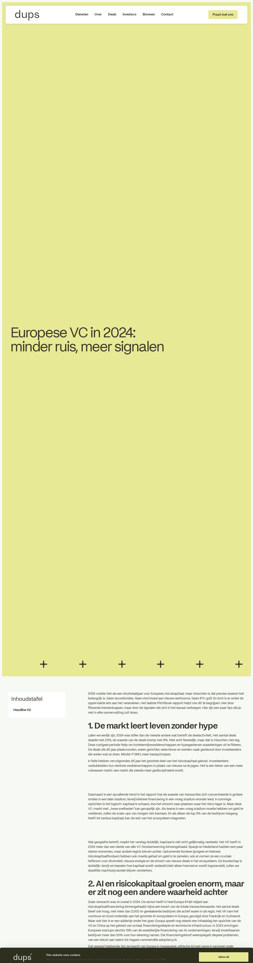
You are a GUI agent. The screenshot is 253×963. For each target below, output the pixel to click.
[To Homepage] (27, 15)
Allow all (223, 942)
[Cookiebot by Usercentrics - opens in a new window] (22, 956)
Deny (223, 953)
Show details (54, 953)
